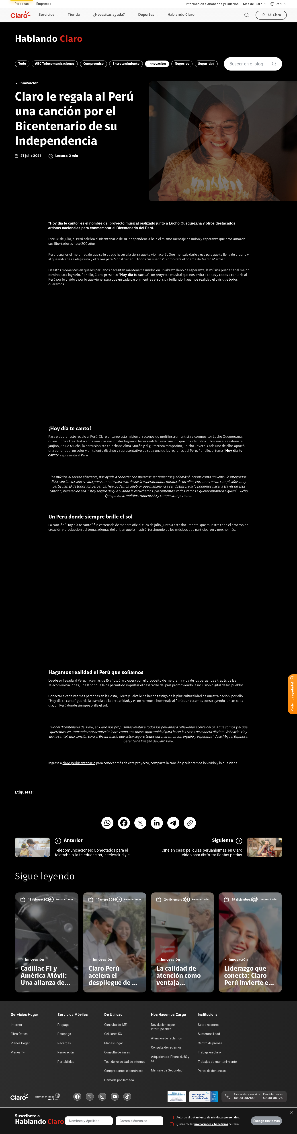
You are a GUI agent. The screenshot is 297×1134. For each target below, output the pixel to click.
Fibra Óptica (19, 1034)
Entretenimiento (126, 64)
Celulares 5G (113, 1034)
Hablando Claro (181, 15)
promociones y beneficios (211, 1124)
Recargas (64, 1043)
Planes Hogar (20, 1043)
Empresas (43, 4)
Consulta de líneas (117, 1052)
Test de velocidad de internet (124, 1061)
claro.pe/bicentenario (79, 763)
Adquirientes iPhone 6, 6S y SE (170, 1059)
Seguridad (206, 64)
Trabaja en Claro (209, 1052)
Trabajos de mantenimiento (217, 1061)
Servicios (46, 15)
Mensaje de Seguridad (166, 1070)
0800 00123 (273, 1098)
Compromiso (93, 64)
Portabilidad (65, 1061)
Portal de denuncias (212, 1071)
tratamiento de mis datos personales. (215, 1117)
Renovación (65, 1052)
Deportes (146, 15)
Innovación (157, 64)
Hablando (49, 39)
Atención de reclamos (166, 1038)
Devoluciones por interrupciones (163, 1027)
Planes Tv (18, 1052)
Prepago (63, 1025)
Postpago (64, 1034)
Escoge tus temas (266, 1121)
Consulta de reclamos (166, 1047)
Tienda (74, 15)
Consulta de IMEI (115, 1025)
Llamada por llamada (119, 1080)
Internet (16, 1025)
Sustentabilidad (209, 1034)
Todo (22, 64)
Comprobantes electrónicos (123, 1071)
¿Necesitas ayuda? (109, 15)
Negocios (182, 64)
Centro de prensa (210, 1043)
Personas (21, 4)
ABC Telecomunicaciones (54, 64)
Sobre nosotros (208, 1025)
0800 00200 (244, 1098)
